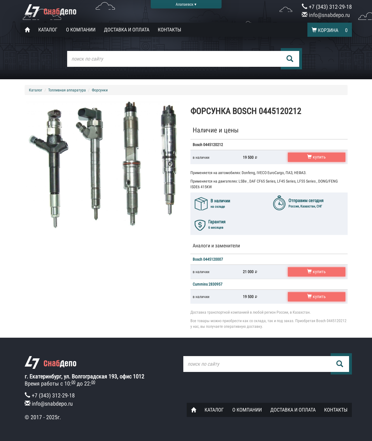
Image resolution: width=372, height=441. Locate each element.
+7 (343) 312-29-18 (327, 6)
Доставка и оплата (126, 30)
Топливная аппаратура (67, 90)
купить (316, 157)
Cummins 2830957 (207, 284)
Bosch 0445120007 (208, 259)
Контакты (169, 30)
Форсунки (100, 90)
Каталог (48, 30)
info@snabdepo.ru (326, 15)
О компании (80, 30)
